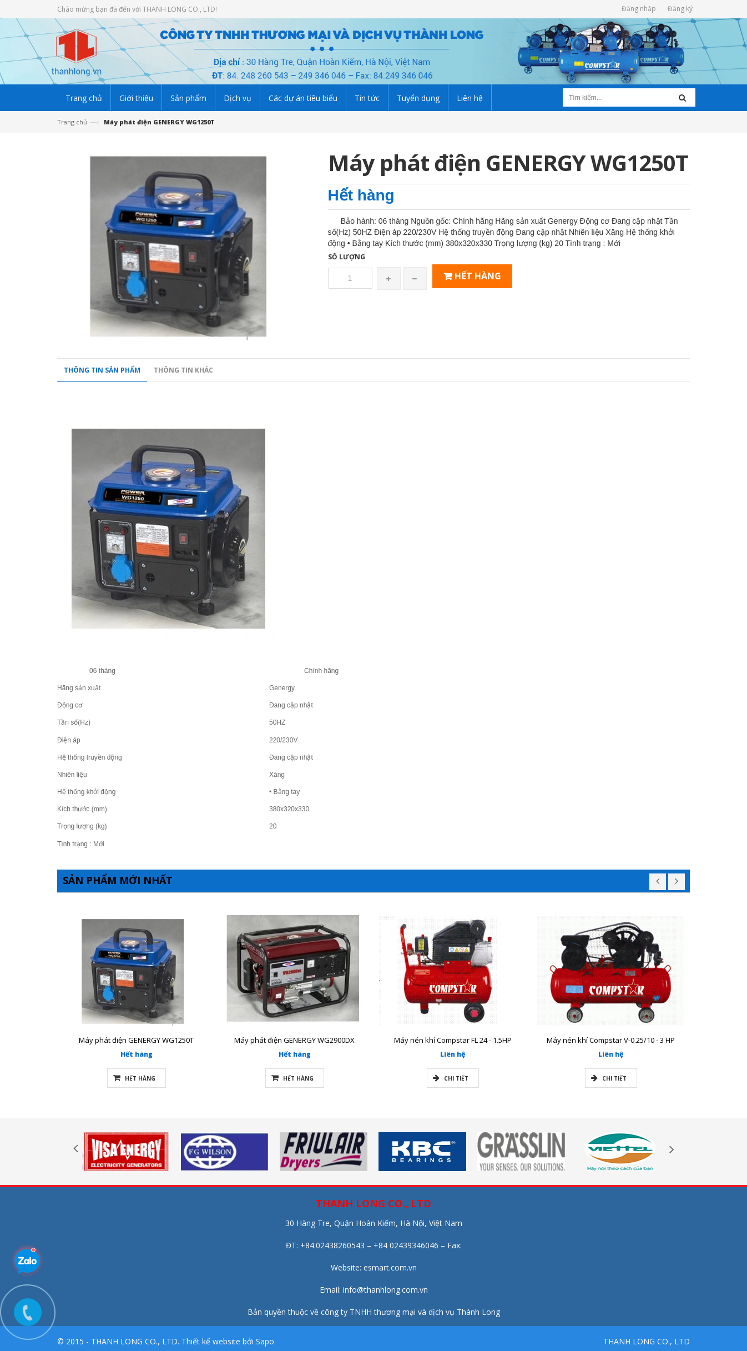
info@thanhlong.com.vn (385, 1289)
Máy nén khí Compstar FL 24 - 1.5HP (453, 1040)
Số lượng (351, 257)
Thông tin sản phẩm (102, 375)
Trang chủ (72, 122)
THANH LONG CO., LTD (646, 1341)
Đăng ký (680, 8)
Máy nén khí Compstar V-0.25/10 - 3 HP (611, 1040)
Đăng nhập (639, 8)
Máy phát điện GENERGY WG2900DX (294, 1040)
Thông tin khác (183, 375)
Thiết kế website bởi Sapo (227, 1341)
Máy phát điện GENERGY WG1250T (136, 1040)
